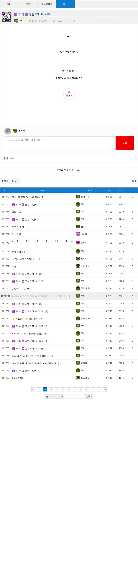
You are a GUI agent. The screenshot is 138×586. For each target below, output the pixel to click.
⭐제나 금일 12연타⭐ (26, 258)
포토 (28, 4)
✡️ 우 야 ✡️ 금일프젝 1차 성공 (27, 273)
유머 (9, 4)
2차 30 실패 (18, 378)
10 (93, 389)
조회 (121, 190)
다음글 (15, 180)
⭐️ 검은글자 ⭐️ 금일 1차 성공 (27, 318)
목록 (134, 180)
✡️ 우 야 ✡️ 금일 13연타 (24, 204)
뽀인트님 (16, 234)
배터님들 (16, 211)
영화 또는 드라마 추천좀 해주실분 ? (32, 355)
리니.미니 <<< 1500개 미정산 (29, 333)
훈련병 (21, 130)
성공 (14, 266)
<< (33, 389)
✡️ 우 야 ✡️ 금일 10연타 (24, 219)
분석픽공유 (46, 4)
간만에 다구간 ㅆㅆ (21, 288)
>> (104, 389)
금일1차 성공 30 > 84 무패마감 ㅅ (29, 197)
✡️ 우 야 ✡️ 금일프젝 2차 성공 (30, 311)
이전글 (4, 180)
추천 (132, 190)
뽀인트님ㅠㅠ (21, 251)
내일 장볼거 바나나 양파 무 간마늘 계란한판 (36, 363)
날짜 (109, 190)
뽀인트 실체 (20, 226)
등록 (124, 143)
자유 (65, 4)
